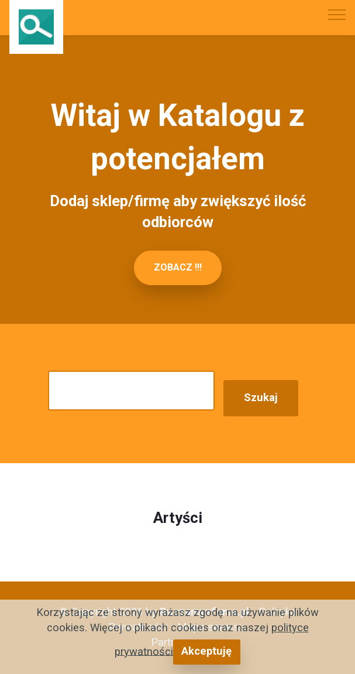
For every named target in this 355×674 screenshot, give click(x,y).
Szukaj (261, 397)
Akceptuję (206, 651)
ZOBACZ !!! (178, 267)
